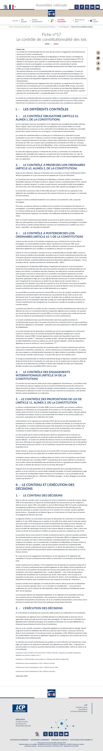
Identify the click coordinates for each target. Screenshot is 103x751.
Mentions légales (24, 744)
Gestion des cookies (78, 744)
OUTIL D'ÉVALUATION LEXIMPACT (81, 739)
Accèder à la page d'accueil (51, 12)
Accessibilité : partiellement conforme (40, 744)
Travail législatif (64, 27)
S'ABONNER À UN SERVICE (59, 739)
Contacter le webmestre (59, 744)
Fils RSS (69, 744)
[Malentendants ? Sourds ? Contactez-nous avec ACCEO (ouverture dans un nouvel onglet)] (36, 734)
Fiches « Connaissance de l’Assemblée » (20, 27)
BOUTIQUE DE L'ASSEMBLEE (19, 739)
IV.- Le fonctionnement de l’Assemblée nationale (45, 27)
